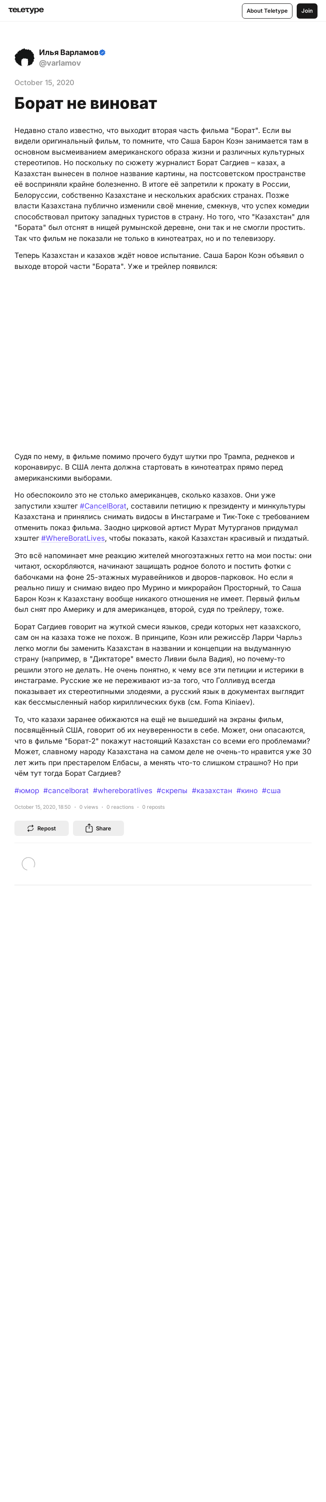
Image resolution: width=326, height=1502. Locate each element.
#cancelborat (66, 790)
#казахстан (212, 790)
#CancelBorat (103, 506)
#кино (247, 790)
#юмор (26, 790)
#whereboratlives (122, 790)
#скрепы (172, 790)
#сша (271, 790)
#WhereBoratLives (73, 538)
